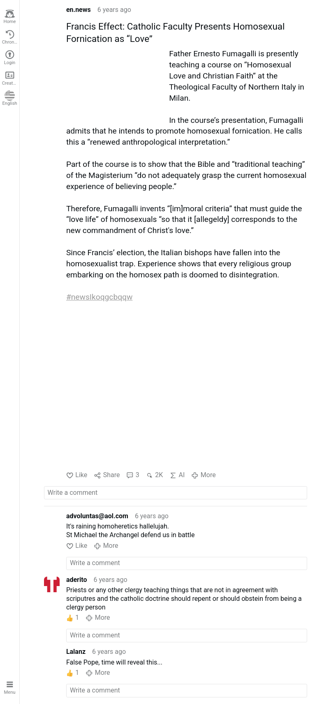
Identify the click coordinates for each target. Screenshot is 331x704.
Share (107, 475)
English (9, 98)
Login (10, 57)
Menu (9, 687)
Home (9, 17)
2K (154, 475)
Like (76, 475)
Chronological (10, 37)
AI (177, 475)
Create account (10, 78)
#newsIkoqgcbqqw (99, 297)
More (203, 475)
